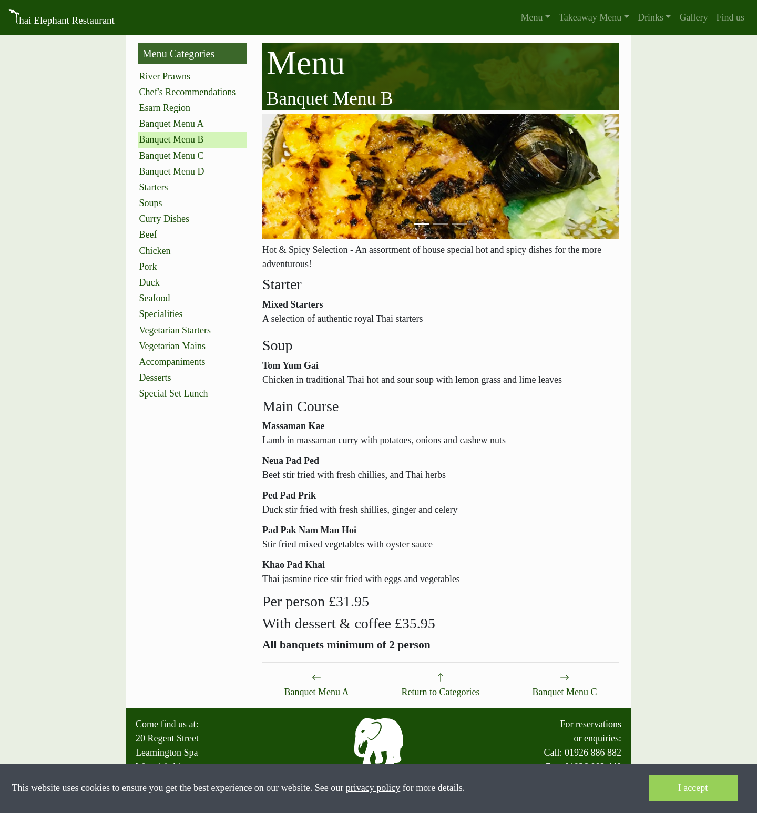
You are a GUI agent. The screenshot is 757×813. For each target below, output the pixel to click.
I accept (693, 787)
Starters (153, 187)
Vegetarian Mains (172, 346)
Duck (149, 282)
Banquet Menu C (171, 155)
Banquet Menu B (171, 139)
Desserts (155, 377)
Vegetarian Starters (175, 330)
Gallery (693, 17)
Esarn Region (164, 108)
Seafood (154, 298)
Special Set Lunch (173, 393)
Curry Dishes (164, 219)
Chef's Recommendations (187, 92)
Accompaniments (172, 362)
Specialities (161, 314)
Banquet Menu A (171, 123)
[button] (536, 17)
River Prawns (165, 76)
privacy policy (373, 787)
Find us (730, 17)
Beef (148, 234)
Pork (148, 266)
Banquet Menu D (171, 171)
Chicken (155, 251)
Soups (150, 203)
